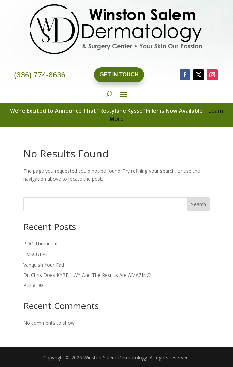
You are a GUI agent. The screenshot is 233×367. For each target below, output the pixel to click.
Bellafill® (33, 285)
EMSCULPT (35, 254)
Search (198, 204)
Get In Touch (118, 74)
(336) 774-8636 (39, 75)
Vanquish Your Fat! (43, 265)
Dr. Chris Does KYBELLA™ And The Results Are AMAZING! (87, 275)
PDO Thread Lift (41, 243)
